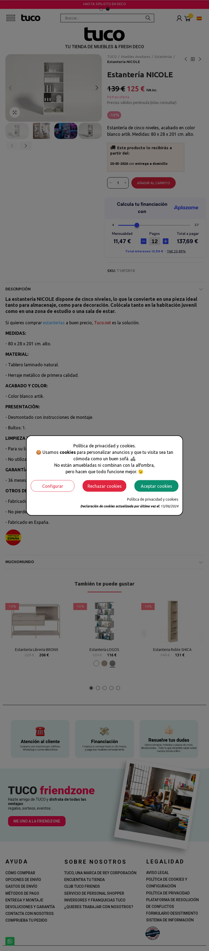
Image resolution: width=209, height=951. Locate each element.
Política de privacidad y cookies (152, 499)
